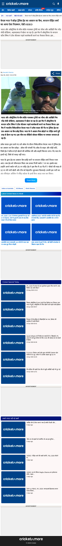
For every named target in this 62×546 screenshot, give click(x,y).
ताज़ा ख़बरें (9, 16)
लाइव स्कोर (21, 10)
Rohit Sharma (30, 188)
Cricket (33, 543)
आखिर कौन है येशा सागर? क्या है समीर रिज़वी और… (41, 422)
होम (3, 10)
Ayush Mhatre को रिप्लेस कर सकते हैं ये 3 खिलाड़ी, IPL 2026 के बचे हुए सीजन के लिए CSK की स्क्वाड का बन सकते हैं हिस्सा (43, 338)
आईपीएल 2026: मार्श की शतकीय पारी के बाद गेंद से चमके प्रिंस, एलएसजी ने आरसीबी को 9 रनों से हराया (46, 218)
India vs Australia (7, 188)
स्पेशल (30, 10)
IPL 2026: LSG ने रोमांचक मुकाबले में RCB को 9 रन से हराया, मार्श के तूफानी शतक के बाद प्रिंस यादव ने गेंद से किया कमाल (15, 218)
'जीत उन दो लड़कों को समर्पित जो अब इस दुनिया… (40, 439)
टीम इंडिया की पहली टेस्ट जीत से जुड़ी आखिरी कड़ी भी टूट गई (43, 369)
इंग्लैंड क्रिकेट (39, 10)
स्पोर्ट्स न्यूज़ (49, 10)
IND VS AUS (18, 16)
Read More (31, 180)
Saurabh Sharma (8, 72)
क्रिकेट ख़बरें (11, 10)
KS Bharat (19, 188)
